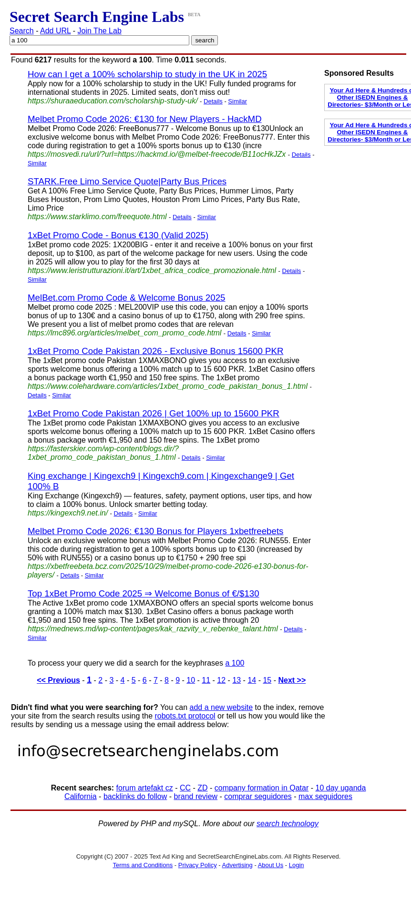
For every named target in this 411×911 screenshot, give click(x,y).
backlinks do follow (135, 796)
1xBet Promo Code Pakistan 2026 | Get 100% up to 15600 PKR (153, 413)
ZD (202, 788)
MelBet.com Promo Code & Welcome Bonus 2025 (126, 298)
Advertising (237, 865)
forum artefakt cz (144, 788)
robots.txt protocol (184, 716)
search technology (288, 824)
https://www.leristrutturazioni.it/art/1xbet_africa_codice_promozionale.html (152, 270)
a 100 (234, 663)
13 (236, 680)
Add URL (55, 31)
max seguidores (325, 796)
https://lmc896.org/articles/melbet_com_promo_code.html (124, 333)
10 (190, 680)
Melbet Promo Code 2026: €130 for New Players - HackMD (145, 119)
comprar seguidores (257, 796)
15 (267, 680)
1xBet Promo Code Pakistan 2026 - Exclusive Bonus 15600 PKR (155, 351)
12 (221, 680)
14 (251, 680)
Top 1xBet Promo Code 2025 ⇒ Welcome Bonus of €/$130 (143, 593)
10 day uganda (340, 788)
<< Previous (58, 680)
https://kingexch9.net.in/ (68, 513)
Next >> (292, 680)
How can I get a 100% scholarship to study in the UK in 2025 (147, 74)
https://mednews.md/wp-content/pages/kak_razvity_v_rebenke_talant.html (153, 629)
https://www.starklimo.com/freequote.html (97, 217)
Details (213, 101)
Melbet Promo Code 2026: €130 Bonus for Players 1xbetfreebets (155, 531)
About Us (270, 865)
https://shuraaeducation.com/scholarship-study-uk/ (113, 101)
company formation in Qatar (261, 788)
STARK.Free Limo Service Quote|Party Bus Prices (127, 181)
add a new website (221, 707)
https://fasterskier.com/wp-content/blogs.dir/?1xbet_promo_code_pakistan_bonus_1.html (103, 453)
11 (206, 680)
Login (296, 865)
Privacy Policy (197, 865)
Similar (237, 101)
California (80, 796)
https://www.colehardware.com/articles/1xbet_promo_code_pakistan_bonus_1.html (168, 386)
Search (22, 31)
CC (185, 788)
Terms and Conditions (143, 865)
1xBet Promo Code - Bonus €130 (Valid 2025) (118, 235)
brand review (196, 796)
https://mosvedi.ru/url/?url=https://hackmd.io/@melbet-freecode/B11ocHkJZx (157, 154)
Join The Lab (100, 31)
